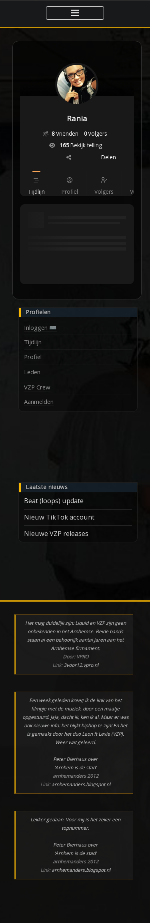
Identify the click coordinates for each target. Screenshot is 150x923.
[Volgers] (104, 191)
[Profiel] (69, 191)
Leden (32, 372)
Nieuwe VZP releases (56, 533)
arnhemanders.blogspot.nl (81, 784)
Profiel (33, 357)
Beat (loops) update (54, 500)
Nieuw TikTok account (59, 517)
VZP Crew (37, 387)
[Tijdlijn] (36, 191)
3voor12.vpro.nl (81, 665)
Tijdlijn (33, 342)
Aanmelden (39, 401)
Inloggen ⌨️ (40, 327)
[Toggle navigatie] (75, 13)
